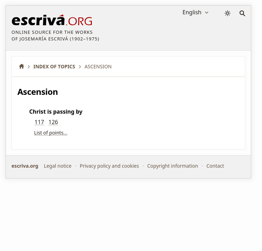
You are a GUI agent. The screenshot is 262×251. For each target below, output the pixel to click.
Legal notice (57, 165)
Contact (215, 165)
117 (39, 122)
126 (53, 122)
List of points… (50, 132)
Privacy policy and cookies (109, 165)
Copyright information (172, 165)
